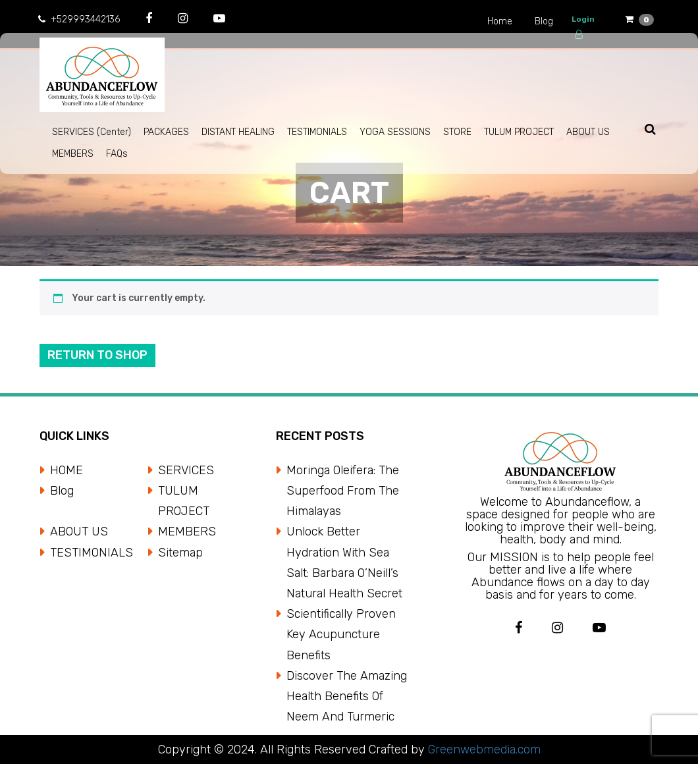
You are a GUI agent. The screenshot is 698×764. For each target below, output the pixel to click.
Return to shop (97, 355)
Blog (544, 21)
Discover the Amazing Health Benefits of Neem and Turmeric (346, 696)
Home (499, 21)
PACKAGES (166, 132)
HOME (66, 470)
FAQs (117, 153)
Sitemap (180, 552)
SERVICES (186, 470)
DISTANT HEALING (238, 132)
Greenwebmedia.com (483, 749)
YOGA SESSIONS (395, 132)
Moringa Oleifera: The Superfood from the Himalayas (342, 490)
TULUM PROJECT (519, 132)
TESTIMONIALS (317, 132)
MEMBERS (73, 153)
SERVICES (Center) (91, 132)
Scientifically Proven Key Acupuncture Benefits (341, 634)
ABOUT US (588, 132)
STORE (457, 132)
